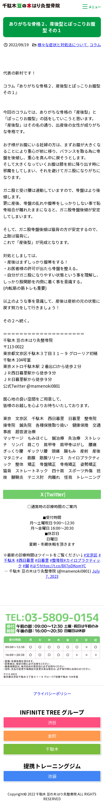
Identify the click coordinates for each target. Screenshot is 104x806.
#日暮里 (42, 560)
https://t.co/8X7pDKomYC (63, 566)
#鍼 (26, 566)
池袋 (52, 776)
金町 (52, 736)
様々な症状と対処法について (62, 44)
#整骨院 (57, 560)
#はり (35, 566)
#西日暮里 (25, 560)
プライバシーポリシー (52, 693)
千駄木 (52, 749)
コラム (95, 44)
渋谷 (52, 722)
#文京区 (91, 555)
